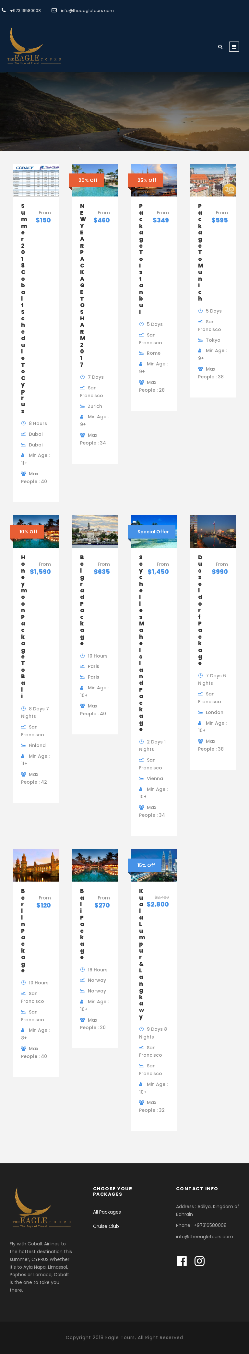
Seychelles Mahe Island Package (141, 643)
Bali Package (82, 924)
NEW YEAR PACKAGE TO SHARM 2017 (83, 285)
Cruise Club (106, 1226)
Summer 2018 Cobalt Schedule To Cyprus (24, 308)
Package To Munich (200, 252)
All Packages (107, 1212)
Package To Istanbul (141, 258)
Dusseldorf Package (200, 610)
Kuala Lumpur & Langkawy (142, 953)
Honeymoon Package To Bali (24, 626)
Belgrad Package (82, 600)
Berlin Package (23, 930)
